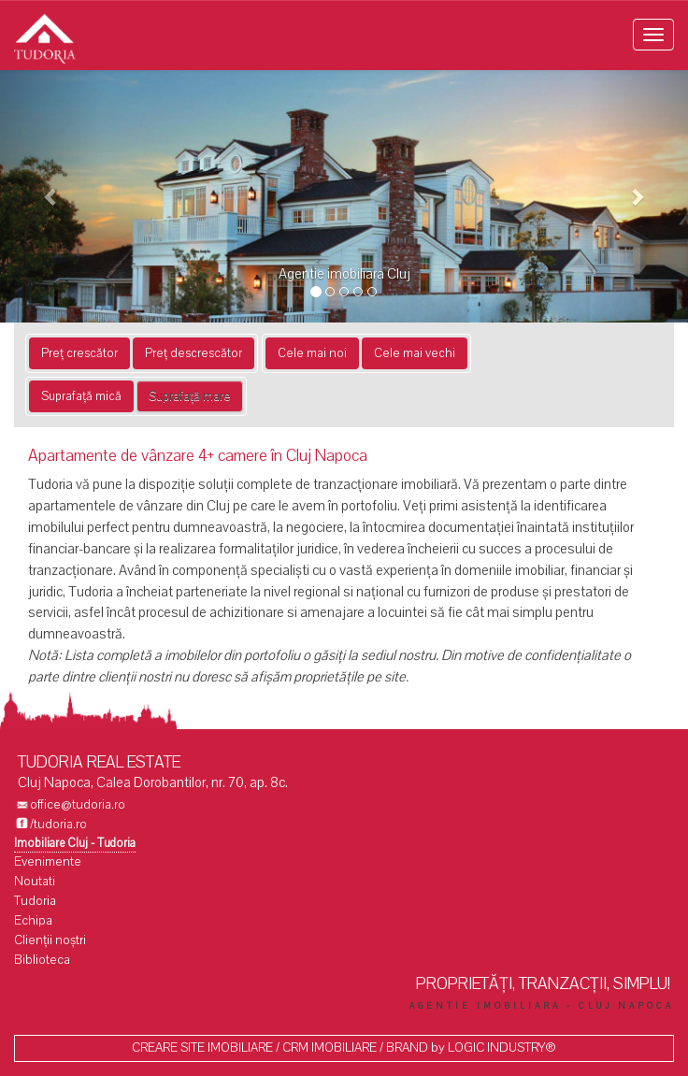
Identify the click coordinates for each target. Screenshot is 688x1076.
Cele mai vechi (414, 353)
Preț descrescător (193, 353)
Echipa (33, 920)
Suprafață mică (81, 396)
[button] (51, 196)
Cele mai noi (312, 353)
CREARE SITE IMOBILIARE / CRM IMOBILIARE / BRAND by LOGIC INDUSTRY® (344, 1047)
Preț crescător (79, 353)
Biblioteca (42, 959)
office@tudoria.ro (77, 804)
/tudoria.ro (58, 824)
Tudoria (35, 901)
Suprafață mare (190, 396)
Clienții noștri (50, 940)
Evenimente (47, 861)
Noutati (34, 881)
